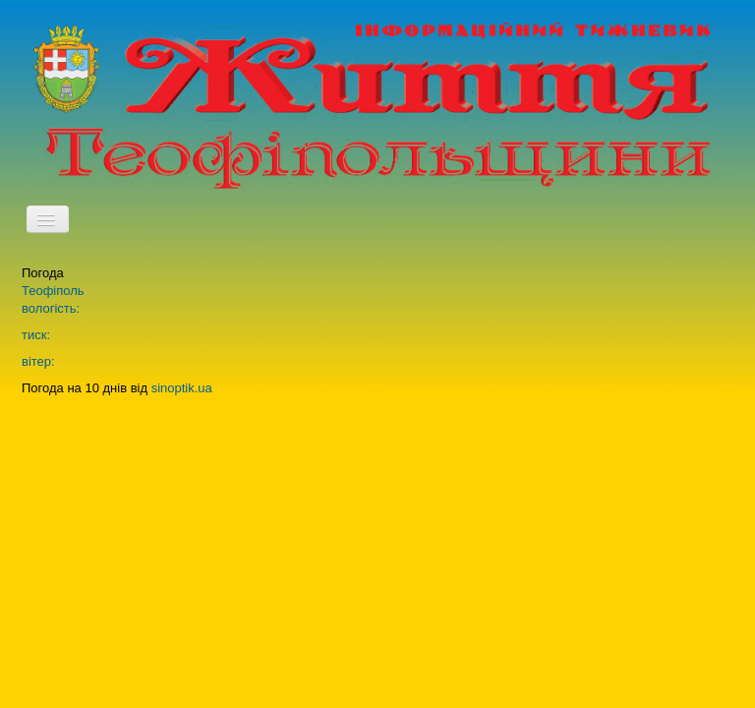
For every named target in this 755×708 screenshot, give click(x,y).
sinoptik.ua (181, 388)
